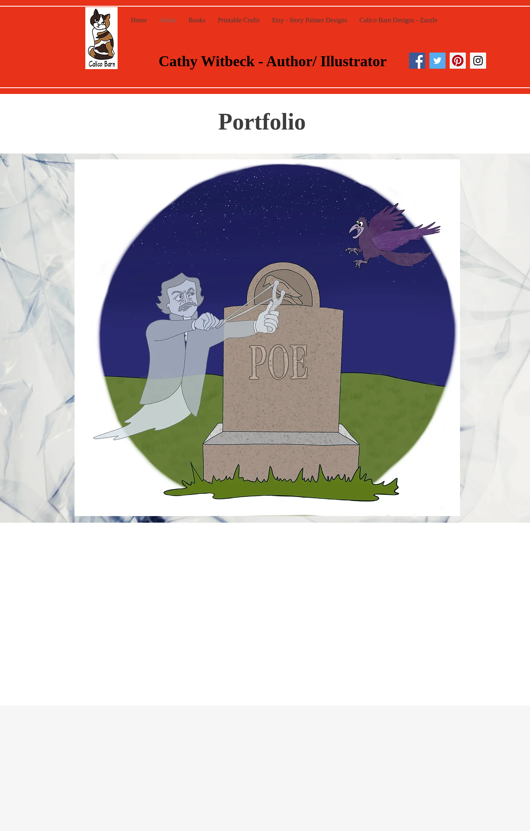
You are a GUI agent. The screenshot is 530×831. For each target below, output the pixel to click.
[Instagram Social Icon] (478, 61)
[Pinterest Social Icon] (458, 61)
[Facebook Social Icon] (417, 61)
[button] (267, 337)
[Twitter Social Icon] (437, 61)
